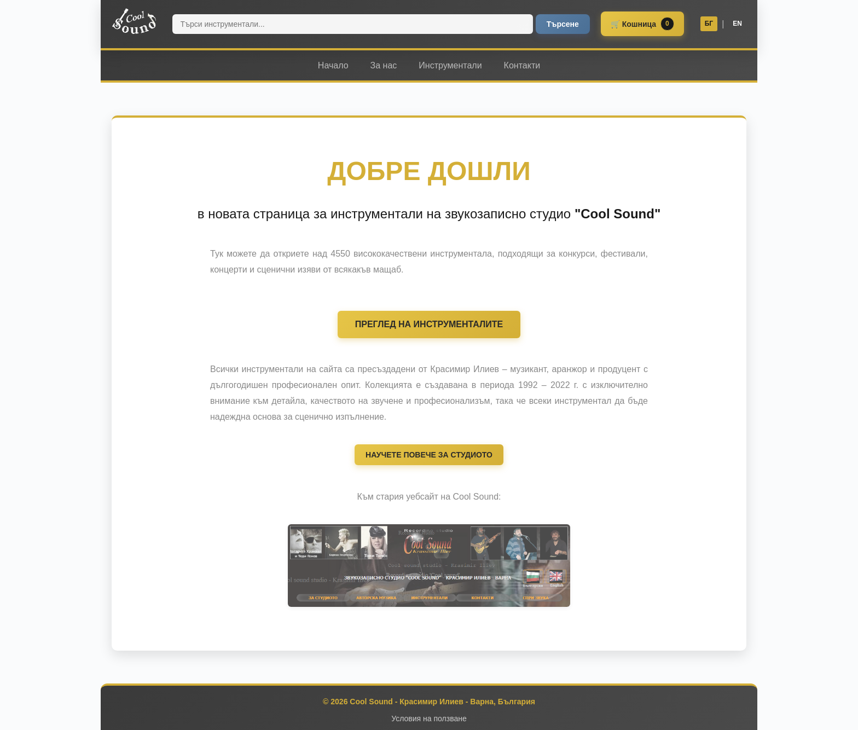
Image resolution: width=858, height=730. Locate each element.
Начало (333, 65)
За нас (383, 65)
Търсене (563, 24)
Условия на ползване (428, 718)
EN (737, 23)
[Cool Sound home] (134, 21)
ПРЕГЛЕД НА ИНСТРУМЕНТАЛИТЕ (429, 324)
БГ (709, 23)
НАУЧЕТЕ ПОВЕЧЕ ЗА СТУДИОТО (429, 454)
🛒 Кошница (642, 24)
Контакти (522, 65)
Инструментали (450, 65)
